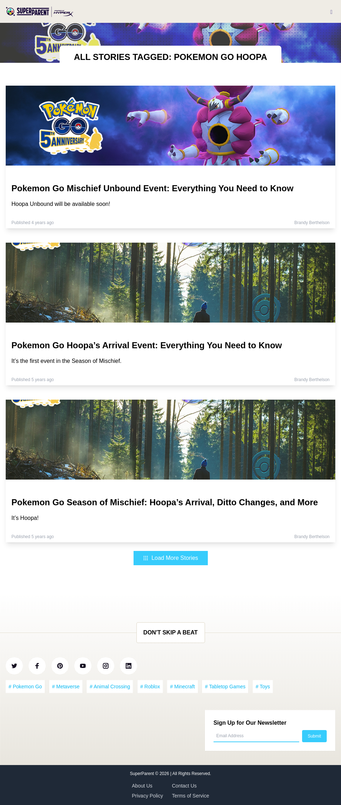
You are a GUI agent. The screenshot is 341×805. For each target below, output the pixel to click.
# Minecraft (182, 686)
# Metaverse (66, 686)
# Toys (263, 686)
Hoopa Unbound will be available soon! (60, 204)
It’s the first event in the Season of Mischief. (66, 361)
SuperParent (142, 773)
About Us (142, 786)
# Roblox (150, 686)
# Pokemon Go (25, 686)
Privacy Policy (147, 796)
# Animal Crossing (110, 686)
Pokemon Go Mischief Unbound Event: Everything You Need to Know (152, 188)
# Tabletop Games (225, 686)
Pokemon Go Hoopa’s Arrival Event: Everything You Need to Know (146, 345)
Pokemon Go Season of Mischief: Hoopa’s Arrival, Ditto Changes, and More (164, 502)
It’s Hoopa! (25, 518)
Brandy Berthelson (312, 222)
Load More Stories (170, 558)
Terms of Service (190, 796)
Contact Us (184, 786)
